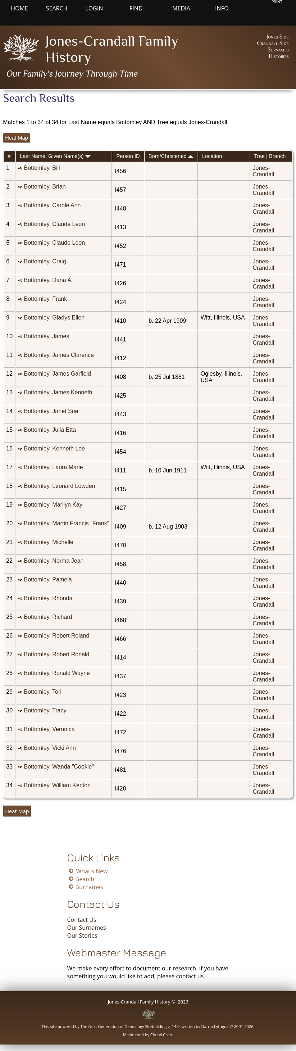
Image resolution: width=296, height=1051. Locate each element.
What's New (92, 871)
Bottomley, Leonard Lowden (59, 486)
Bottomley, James (46, 336)
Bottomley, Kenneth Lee (54, 448)
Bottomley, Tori (42, 692)
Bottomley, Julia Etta (50, 430)
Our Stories (82, 935)
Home (19, 8)
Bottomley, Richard (48, 617)
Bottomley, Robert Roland (56, 636)
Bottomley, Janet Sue (51, 411)
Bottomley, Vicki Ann (50, 748)
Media (181, 8)
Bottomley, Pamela (48, 579)
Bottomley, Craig (45, 261)
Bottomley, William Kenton (57, 785)
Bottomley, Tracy (45, 710)
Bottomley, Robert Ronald (56, 654)
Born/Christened (171, 156)
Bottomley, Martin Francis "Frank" (66, 523)
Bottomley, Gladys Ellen (54, 317)
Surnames (278, 49)
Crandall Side (272, 43)
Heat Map (16, 138)
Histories (279, 56)
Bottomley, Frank (45, 299)
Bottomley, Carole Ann (52, 205)
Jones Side (278, 36)
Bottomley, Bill (42, 168)
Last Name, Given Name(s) (55, 156)
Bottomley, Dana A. (48, 280)
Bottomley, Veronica (49, 729)
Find (135, 8)
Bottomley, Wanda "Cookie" (59, 767)
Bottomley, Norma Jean (53, 561)
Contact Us (81, 920)
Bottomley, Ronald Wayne (57, 673)
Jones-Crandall (263, 171)
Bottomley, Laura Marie (53, 467)
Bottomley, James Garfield (57, 374)
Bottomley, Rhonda (48, 598)
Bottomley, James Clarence (59, 355)
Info (221, 8)
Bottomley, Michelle (48, 542)
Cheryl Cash (161, 1034)
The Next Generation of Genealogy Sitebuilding (124, 1026)
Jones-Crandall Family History (139, 1001)
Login (94, 8)
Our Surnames (86, 928)
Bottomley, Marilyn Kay (53, 505)
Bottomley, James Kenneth (58, 392)
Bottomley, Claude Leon (54, 224)
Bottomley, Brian (44, 187)
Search (57, 8)
